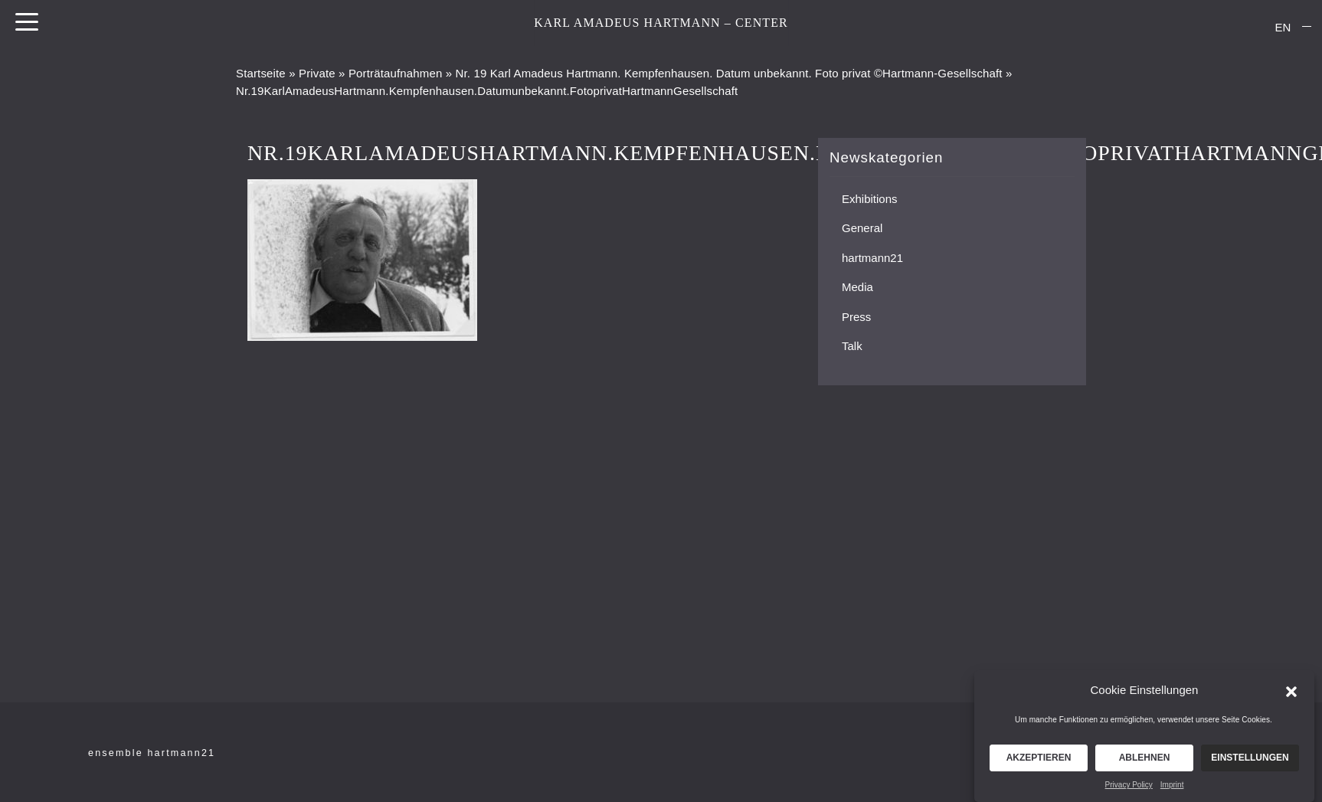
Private (317, 73)
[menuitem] (1283, 27)
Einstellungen (1249, 763)
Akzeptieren (1039, 763)
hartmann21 (872, 257)
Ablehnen (1144, 763)
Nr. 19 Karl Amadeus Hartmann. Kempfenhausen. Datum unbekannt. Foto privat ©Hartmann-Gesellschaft (729, 73)
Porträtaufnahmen (395, 73)
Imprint (1172, 790)
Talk (852, 345)
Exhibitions (870, 198)
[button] (1291, 695)
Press (856, 316)
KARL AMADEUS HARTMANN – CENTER (661, 22)
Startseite (261, 73)
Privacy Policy (1129, 790)
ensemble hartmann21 (151, 753)
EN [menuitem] (1283, 27)
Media (857, 286)
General (862, 227)
